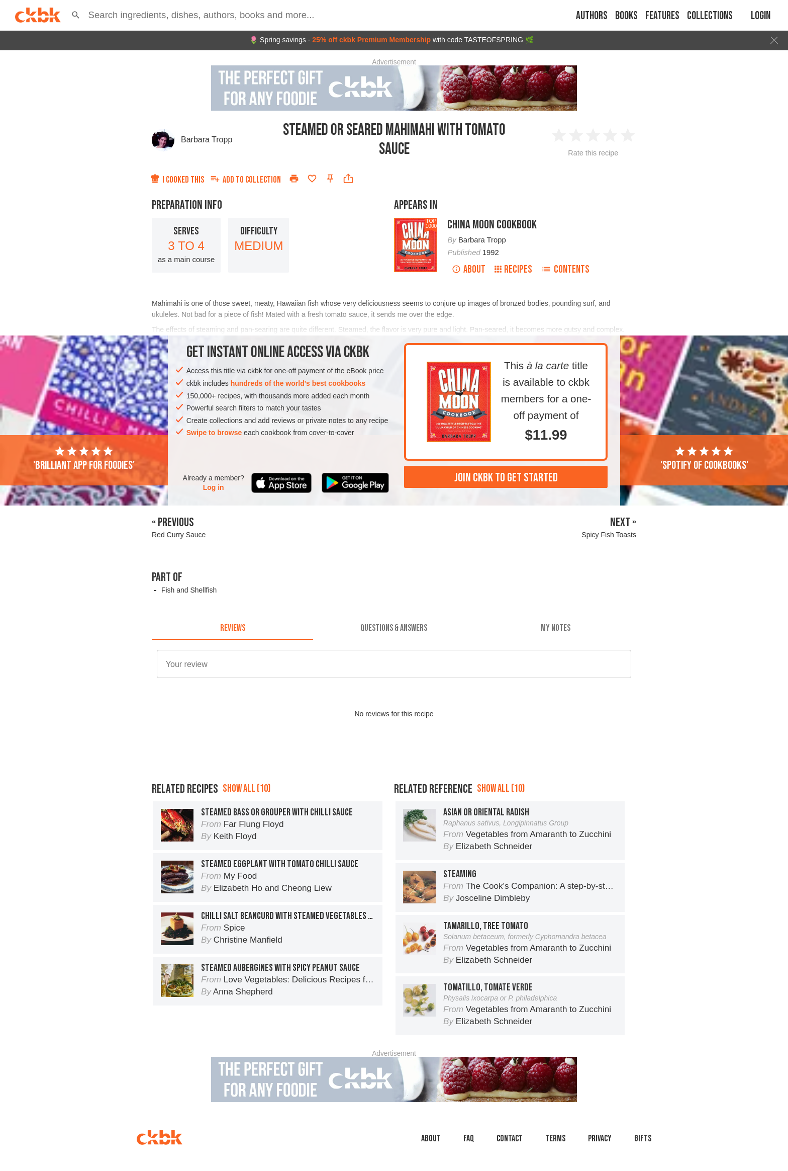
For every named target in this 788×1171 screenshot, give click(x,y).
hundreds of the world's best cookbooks (298, 383)
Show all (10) (246, 788)
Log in (213, 487)
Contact (510, 1138)
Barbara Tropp (206, 139)
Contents (565, 269)
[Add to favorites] (312, 179)
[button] (76, 15)
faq (468, 1138)
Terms (555, 1138)
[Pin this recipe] (330, 179)
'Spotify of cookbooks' (704, 458)
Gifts (642, 1138)
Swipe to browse (214, 433)
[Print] (294, 179)
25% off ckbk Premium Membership (371, 40)
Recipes (513, 269)
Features (662, 16)
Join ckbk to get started (506, 477)
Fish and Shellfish (189, 590)
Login (760, 16)
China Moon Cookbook (492, 224)
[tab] (232, 628)
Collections (710, 16)
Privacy (600, 1138)
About (468, 269)
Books (626, 16)
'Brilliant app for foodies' (84, 458)
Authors (592, 16)
